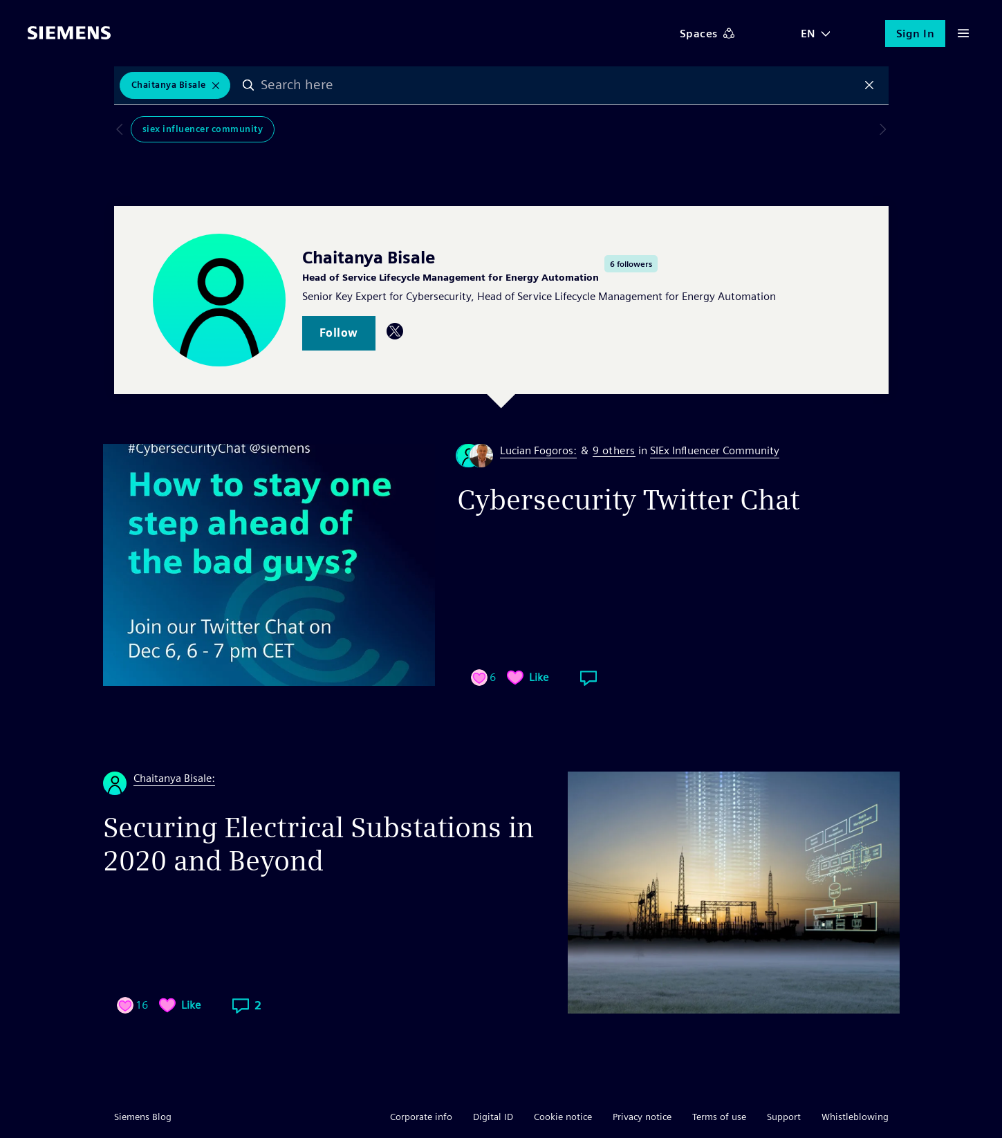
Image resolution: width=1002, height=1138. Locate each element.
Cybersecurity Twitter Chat (628, 499)
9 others (614, 451)
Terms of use (719, 1116)
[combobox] (561, 86)
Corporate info (421, 1116)
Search (254, 86)
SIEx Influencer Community (186, 132)
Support (784, 1116)
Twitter (395, 331)
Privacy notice (642, 1116)
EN (808, 33)
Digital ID (493, 1116)
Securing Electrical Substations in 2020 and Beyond (318, 844)
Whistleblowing (855, 1116)
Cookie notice (563, 1116)
